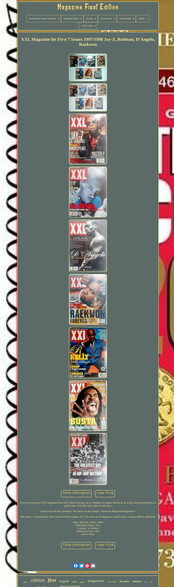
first (52, 580)
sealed (74, 582)
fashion (82, 582)
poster (25, 582)
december (125, 581)
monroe (137, 581)
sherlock (111, 582)
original (64, 581)
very (146, 582)
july (151, 582)
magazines (96, 580)
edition (38, 580)
